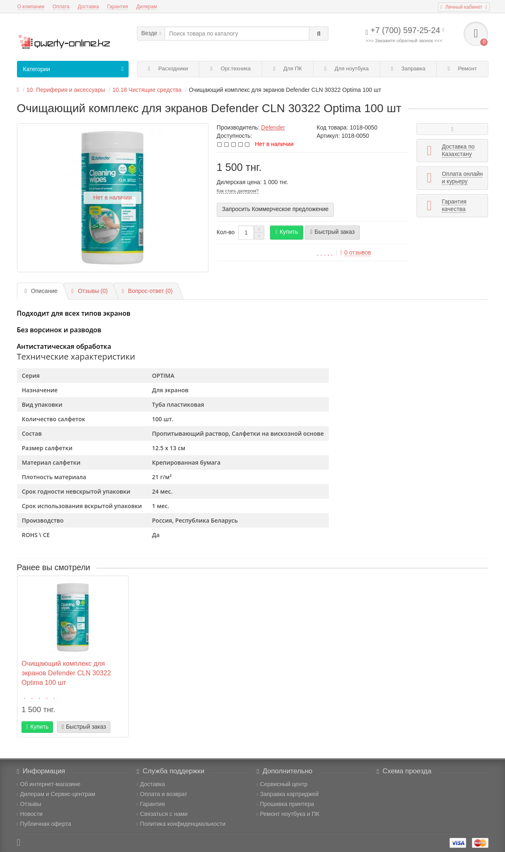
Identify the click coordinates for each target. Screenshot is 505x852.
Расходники (168, 68)
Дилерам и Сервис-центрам (56, 794)
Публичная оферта (44, 824)
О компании (31, 7)
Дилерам (146, 7)
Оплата (61, 7)
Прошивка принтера (285, 804)
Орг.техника (231, 68)
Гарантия (117, 7)
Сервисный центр (282, 784)
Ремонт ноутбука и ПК (288, 814)
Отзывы (29, 804)
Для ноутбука (346, 68)
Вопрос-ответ (147, 291)
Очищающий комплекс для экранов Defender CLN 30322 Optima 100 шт (66, 673)
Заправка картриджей (288, 794)
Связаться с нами (162, 814)
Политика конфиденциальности (181, 824)
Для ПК (287, 68)
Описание (41, 291)
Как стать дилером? (238, 190)
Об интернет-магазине (49, 784)
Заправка (408, 68)
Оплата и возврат (162, 794)
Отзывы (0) (90, 291)
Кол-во (226, 232)
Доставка (88, 7)
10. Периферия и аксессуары (65, 89)
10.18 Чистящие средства (147, 89)
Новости (30, 814)
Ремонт (462, 68)
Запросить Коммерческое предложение (275, 209)
